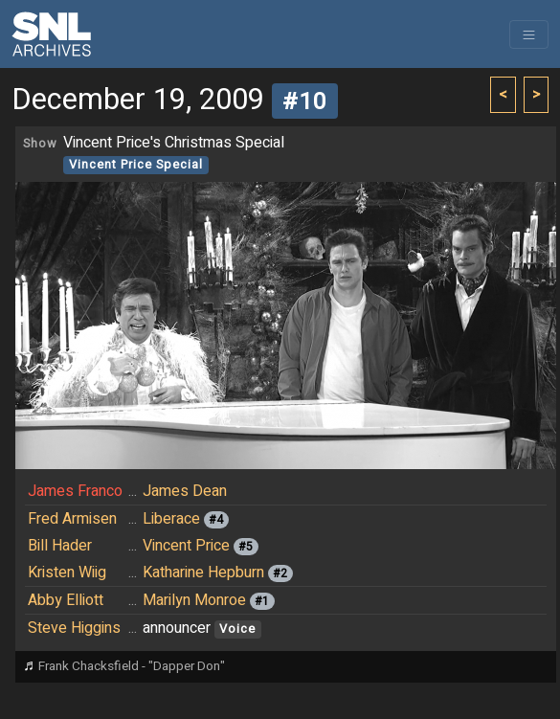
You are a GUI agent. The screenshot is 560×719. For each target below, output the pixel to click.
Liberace (171, 518)
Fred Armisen (72, 518)
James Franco (75, 491)
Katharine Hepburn (203, 572)
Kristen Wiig (67, 572)
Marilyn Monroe (194, 600)
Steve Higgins (74, 628)
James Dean (185, 491)
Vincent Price (186, 545)
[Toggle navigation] (529, 34)
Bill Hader (60, 545)
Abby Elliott (65, 600)
